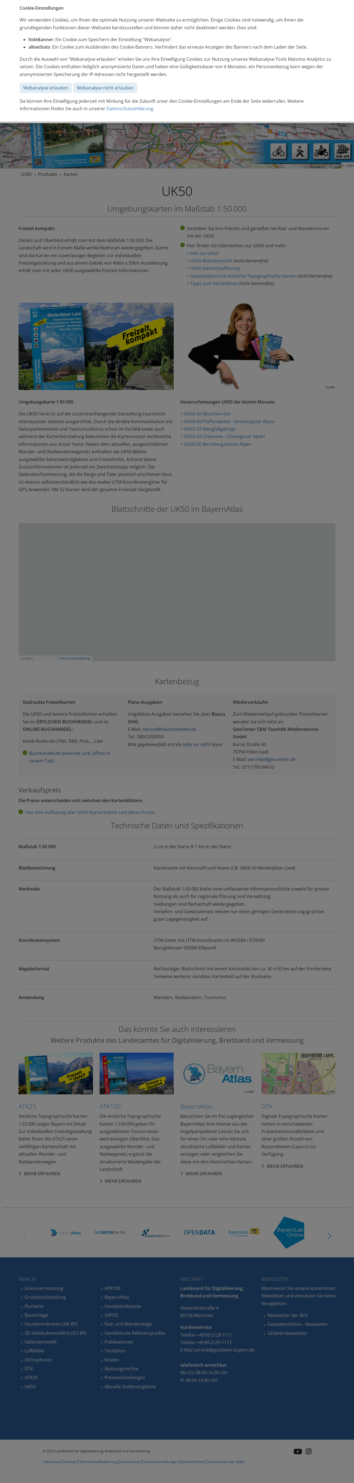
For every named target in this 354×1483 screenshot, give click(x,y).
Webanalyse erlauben (45, 88)
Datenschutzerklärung (129, 109)
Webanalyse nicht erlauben (105, 88)
